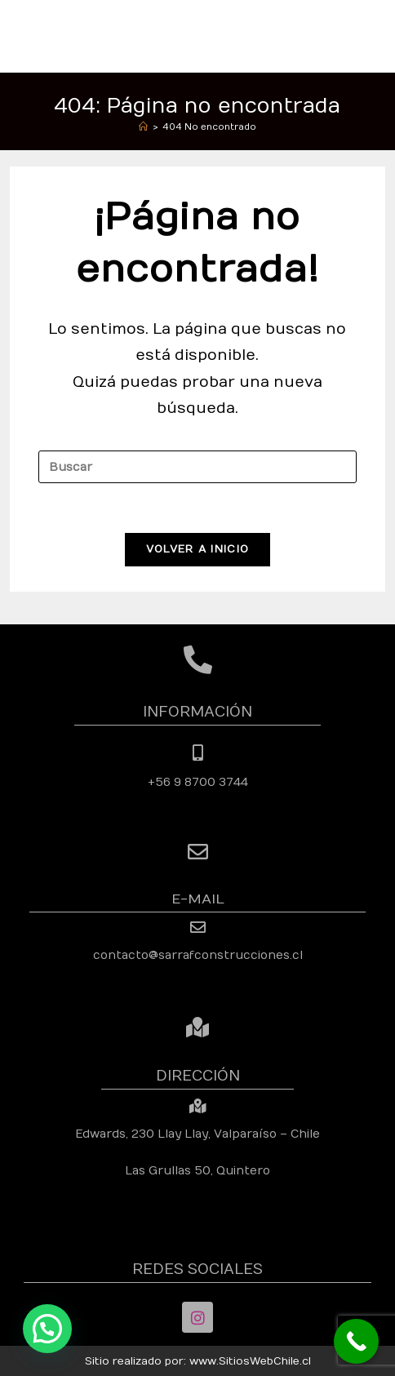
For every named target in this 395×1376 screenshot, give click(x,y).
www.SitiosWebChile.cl (250, 1361)
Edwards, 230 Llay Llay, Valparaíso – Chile (197, 1134)
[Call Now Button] (356, 1341)
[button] (47, 1328)
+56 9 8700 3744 (198, 782)
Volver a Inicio (198, 549)
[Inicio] (143, 127)
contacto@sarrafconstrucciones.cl (198, 955)
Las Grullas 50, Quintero (197, 1171)
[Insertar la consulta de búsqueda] (197, 467)
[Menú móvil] (377, 35)
